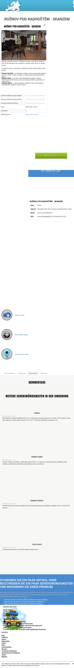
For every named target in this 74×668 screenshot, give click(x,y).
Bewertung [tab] (22, 373)
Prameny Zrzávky (37, 501)
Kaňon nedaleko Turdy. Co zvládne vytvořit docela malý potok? (22, 625)
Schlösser (5, 637)
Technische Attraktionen (9, 651)
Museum (4, 649)
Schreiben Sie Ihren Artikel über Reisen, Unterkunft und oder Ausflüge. (26, 599)
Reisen (4, 643)
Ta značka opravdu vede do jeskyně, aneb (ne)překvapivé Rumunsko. (24, 629)
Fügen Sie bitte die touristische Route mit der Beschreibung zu (23, 604)
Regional (4, 657)
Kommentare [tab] (33, 373)
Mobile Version (7, 610)
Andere (4, 655)
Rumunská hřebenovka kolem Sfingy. (14, 621)
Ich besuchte (51, 156)
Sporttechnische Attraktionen (11, 653)
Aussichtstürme (6, 647)
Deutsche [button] (68, 15)
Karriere (5, 614)
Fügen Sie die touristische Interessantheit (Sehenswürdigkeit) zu (24, 602)
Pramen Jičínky (37, 457)
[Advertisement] (30, 139)
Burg (3, 635)
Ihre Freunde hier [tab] (10, 373)
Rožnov (37, 413)
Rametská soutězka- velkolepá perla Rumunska (18, 623)
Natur (3, 645)
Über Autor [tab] (44, 373)
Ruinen (4, 639)
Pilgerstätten (6, 641)
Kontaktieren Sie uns (9, 612)
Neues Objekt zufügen (21, 335)
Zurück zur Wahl (19, 315)
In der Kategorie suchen (22, 354)
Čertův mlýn (37, 544)
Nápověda (6, 615)
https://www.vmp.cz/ (32, 114)
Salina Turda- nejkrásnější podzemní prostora (17, 627)
